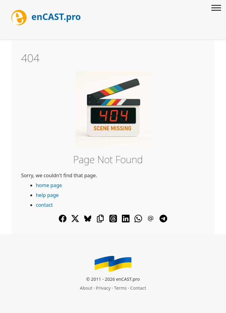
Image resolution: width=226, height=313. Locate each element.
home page (49, 185)
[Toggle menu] (216, 8)
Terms (120, 288)
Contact (138, 288)
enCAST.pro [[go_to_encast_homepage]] (46, 16)
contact (44, 204)
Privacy (103, 288)
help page (47, 195)
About (86, 288)
